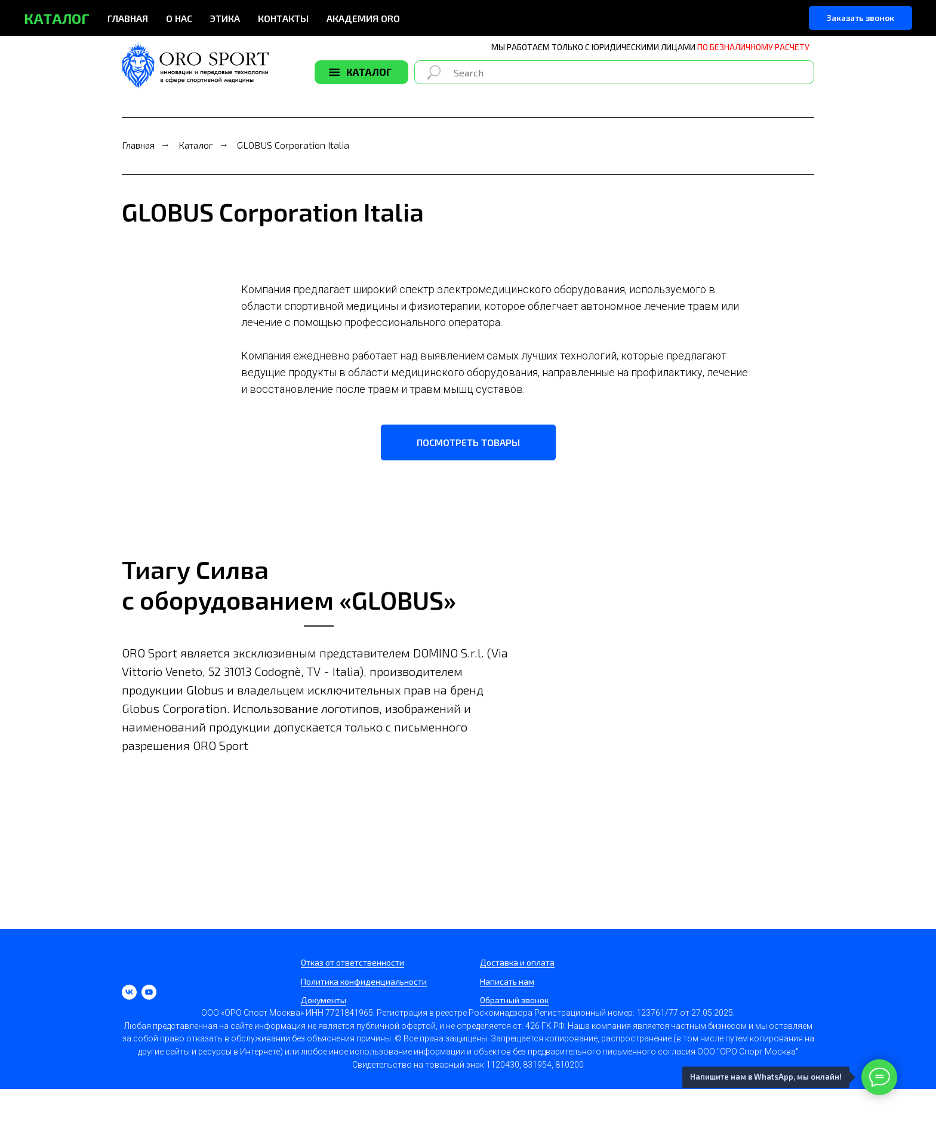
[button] (860, 18)
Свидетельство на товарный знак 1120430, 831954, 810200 (468, 1064)
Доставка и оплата (517, 962)
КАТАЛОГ (369, 72)
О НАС (179, 18)
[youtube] (148, 992)
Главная (138, 144)
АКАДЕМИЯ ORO (363, 18)
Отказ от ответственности (352, 962)
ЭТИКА (225, 18)
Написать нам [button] (507, 981)
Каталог (195, 144)
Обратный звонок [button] (514, 1000)
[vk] (129, 992)
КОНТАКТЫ (283, 18)
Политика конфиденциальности (364, 981)
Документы (323, 1000)
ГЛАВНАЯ (127, 18)
